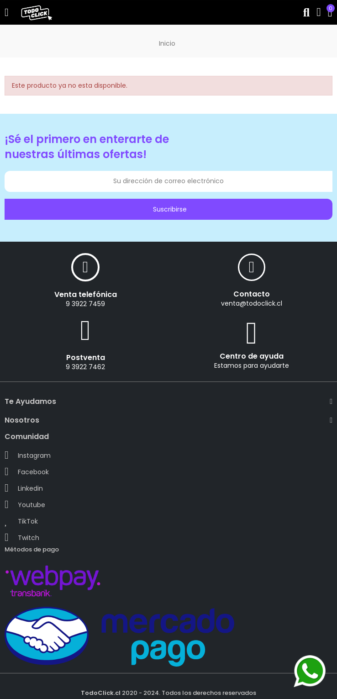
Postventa (85, 357)
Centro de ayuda (252, 356)
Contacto (251, 294)
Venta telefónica (85, 294)
